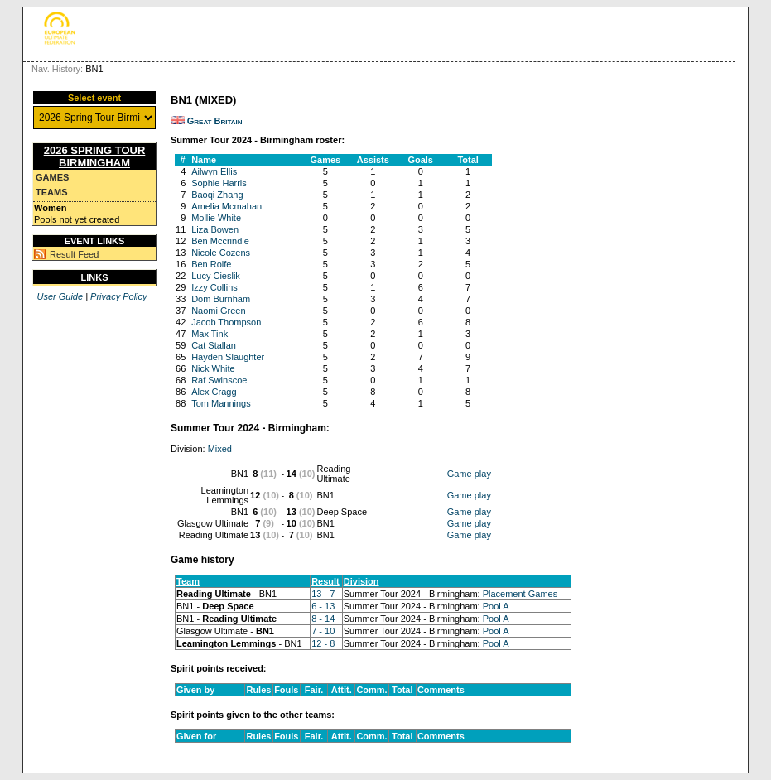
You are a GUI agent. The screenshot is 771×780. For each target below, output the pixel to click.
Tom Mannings (221, 403)
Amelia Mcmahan (226, 206)
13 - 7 (323, 594)
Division (361, 581)
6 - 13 (323, 606)
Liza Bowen (215, 229)
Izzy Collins (214, 287)
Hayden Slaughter (227, 357)
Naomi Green (218, 310)
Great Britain (215, 121)
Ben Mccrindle (220, 241)
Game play (469, 474)
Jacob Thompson (226, 322)
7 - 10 (323, 631)
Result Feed (74, 254)
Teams (52, 192)
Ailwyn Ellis (214, 171)
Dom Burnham (220, 299)
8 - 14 (323, 619)
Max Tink (209, 334)
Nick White (213, 368)
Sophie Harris (219, 183)
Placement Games (520, 594)
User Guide (59, 296)
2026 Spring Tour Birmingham (95, 156)
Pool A (496, 606)
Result (325, 581)
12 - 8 (323, 643)
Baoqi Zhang (217, 195)
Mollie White (216, 218)
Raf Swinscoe (219, 380)
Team (188, 581)
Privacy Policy (118, 296)
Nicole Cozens (220, 253)
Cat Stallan (213, 345)
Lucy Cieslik (215, 276)
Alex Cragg (213, 392)
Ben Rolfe (211, 264)
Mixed (220, 449)
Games (52, 177)
